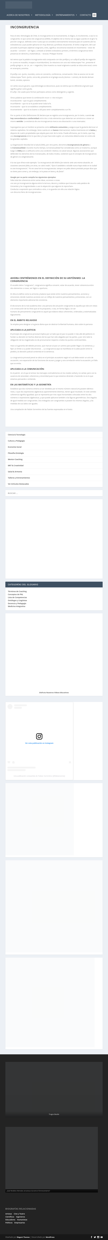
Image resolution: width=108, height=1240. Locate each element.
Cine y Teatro (19, 1214)
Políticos (8, 1222)
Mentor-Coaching (15, 459)
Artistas (8, 1214)
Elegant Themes (23, 1237)
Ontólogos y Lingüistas (17, 600)
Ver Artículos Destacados (18, 484)
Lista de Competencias (17, 597)
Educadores (10, 1219)
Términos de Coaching (17, 591)
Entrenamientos (66, 15)
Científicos (9, 1217)
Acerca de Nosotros (19, 15)
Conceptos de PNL (15, 594)
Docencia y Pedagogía (17, 603)
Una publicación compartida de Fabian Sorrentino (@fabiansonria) (39, 776)
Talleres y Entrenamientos (19, 478)
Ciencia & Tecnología (16, 434)
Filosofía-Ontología (16, 453)
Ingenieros (20, 1217)
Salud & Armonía (15, 471)
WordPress (50, 1237)
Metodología (44, 15)
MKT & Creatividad (16, 465)
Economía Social (15, 447)
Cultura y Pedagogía (16, 441)
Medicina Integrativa (16, 606)
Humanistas (22, 1219)
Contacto (85, 15)
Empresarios (19, 1222)
